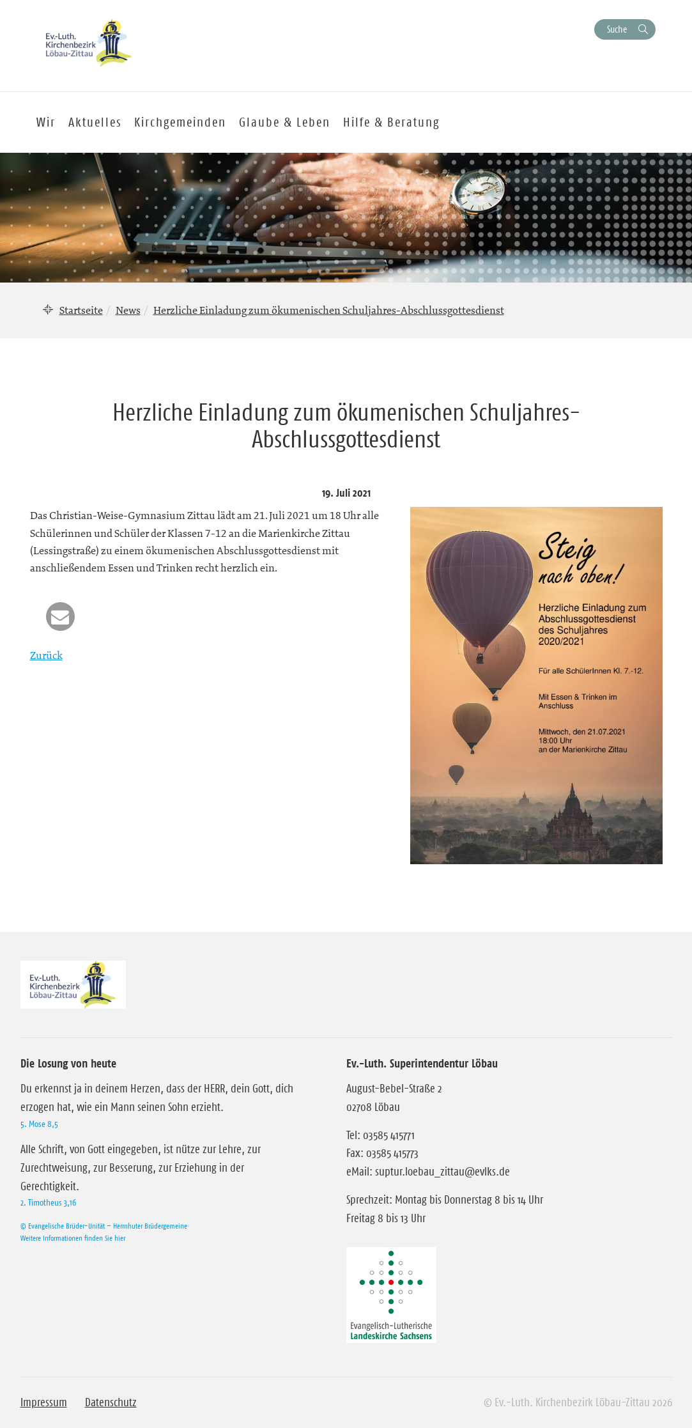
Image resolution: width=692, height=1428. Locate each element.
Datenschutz (111, 1402)
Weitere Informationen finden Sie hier (72, 1238)
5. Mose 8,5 (39, 1123)
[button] (60, 616)
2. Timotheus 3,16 (48, 1202)
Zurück (46, 655)
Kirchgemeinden (180, 122)
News (128, 310)
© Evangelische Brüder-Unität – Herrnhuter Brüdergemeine (103, 1225)
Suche (617, 29)
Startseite (81, 310)
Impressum (43, 1402)
